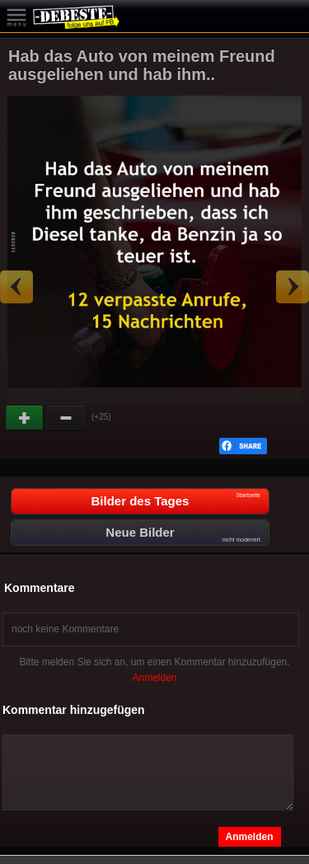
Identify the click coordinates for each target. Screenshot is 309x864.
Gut (25, 418)
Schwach (66, 418)
